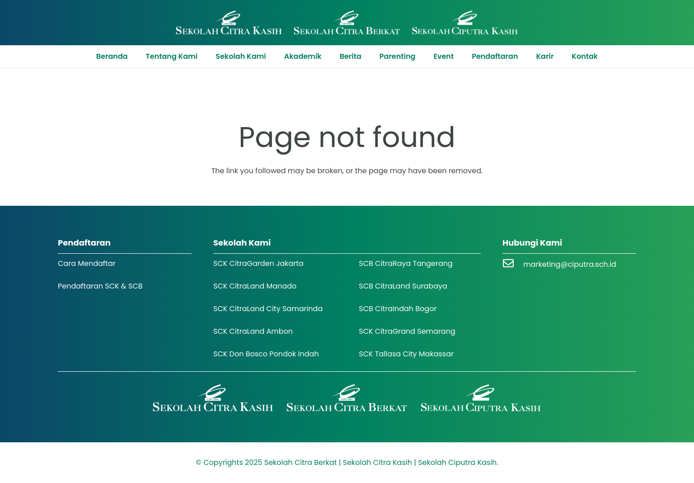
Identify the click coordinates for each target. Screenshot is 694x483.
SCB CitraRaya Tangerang (406, 263)
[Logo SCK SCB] (347, 22)
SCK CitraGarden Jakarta (258, 263)
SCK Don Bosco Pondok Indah (266, 354)
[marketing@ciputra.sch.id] (512, 264)
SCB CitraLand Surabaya (403, 286)
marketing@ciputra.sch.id (569, 264)
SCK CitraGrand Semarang (407, 331)
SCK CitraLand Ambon (253, 331)
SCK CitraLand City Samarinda (268, 308)
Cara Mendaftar (87, 263)
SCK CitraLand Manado (254, 286)
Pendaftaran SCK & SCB (100, 286)
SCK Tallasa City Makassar (406, 354)
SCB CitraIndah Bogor (397, 308)
